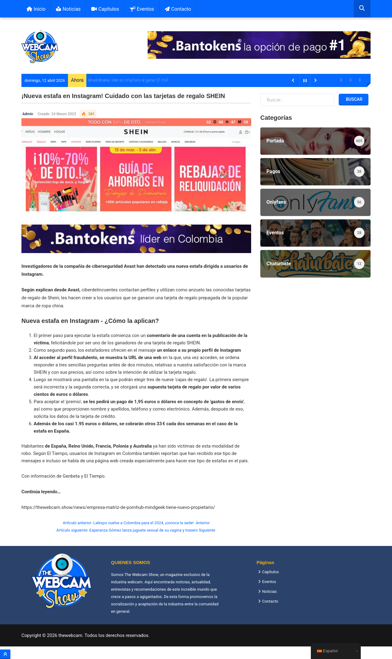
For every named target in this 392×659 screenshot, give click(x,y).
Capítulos (105, 9)
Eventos (142, 9)
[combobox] (362, 8)
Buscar (353, 99)
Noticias (68, 9)
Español (327, 651)
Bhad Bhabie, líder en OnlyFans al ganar (121, 80)
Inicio (36, 9)
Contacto (178, 9)
